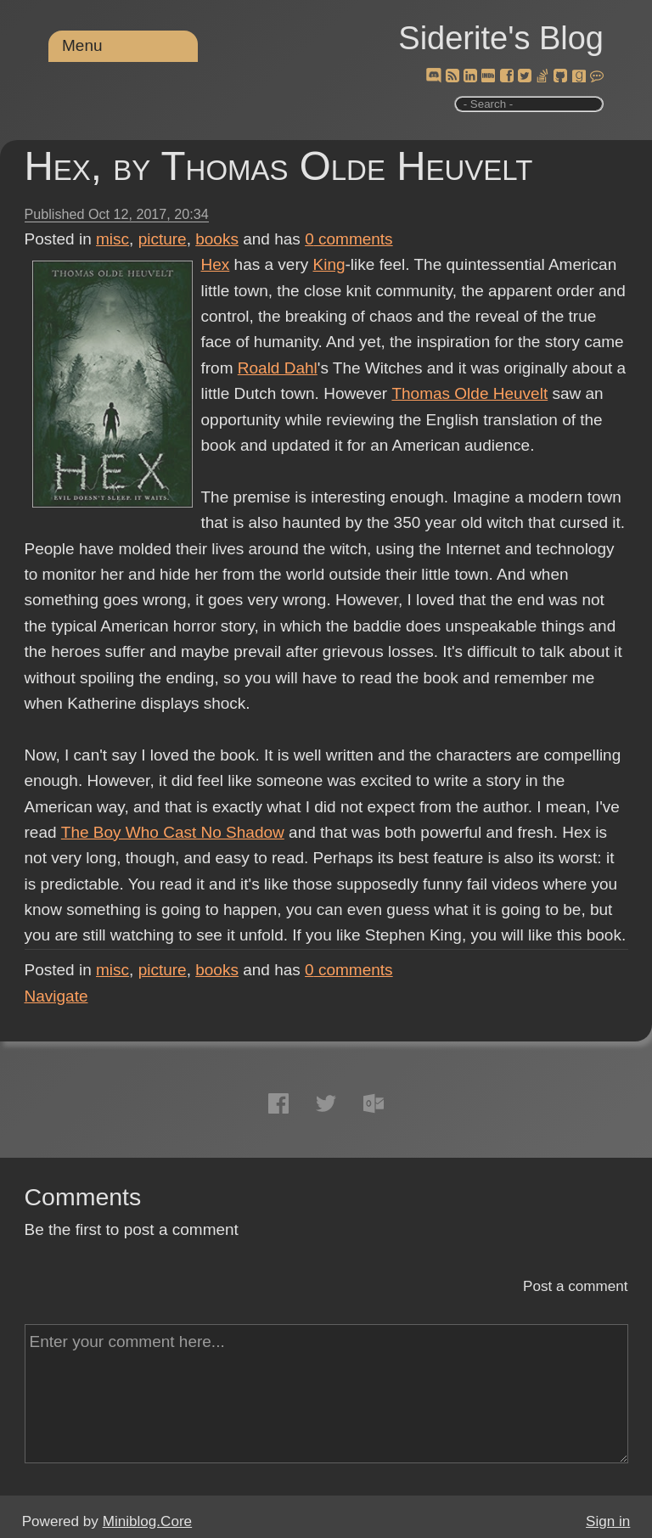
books (217, 239)
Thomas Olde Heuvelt (469, 393)
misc (112, 239)
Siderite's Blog (501, 38)
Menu (82, 45)
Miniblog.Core (147, 1521)
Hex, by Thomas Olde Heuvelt (279, 165)
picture (162, 239)
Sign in (608, 1521)
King (329, 264)
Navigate (56, 996)
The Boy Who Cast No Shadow (172, 832)
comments (349, 239)
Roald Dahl (278, 368)
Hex (215, 264)
